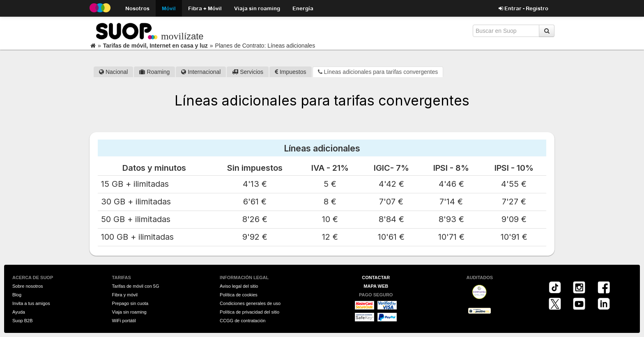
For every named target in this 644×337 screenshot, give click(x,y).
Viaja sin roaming (257, 8)
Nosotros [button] (137, 8)
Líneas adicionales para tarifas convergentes (378, 72)
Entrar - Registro (523, 8)
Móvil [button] (169, 8)
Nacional (113, 72)
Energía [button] (302, 8)
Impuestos (290, 72)
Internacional (201, 72)
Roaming (154, 72)
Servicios (247, 72)
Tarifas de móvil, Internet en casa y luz (155, 45)
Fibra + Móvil (205, 8)
